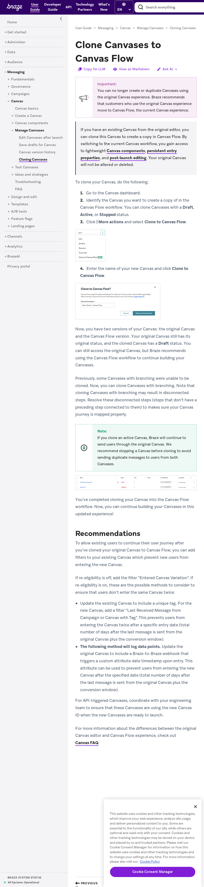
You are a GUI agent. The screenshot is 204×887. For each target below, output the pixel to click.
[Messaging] (16, 72)
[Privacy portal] (18, 266)
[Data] (11, 52)
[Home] (12, 22)
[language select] (124, 9)
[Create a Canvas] (28, 115)
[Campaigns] (20, 94)
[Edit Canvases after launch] (41, 137)
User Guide (83, 28)
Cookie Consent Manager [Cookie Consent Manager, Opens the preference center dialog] (152, 872)
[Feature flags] (22, 218)
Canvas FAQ (86, 742)
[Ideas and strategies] (31, 174)
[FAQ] (18, 189)
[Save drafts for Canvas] (37, 145)
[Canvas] (17, 101)
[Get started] (16, 32)
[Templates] (19, 204)
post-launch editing (128, 157)
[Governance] (21, 86)
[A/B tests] (19, 211)
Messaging (105, 28)
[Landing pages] (23, 226)
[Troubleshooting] (28, 182)
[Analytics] (15, 246)
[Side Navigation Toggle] (61, 19)
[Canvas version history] (37, 152)
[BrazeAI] (13, 256)
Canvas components (126, 150)
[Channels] (14, 236)
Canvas (125, 28)
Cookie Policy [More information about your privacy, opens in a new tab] (150, 862)
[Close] (195, 806)
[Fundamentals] (22, 79)
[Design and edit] (24, 197)
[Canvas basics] (26, 108)
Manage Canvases (150, 28)
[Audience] (15, 62)
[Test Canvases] (26, 167)
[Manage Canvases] (29, 130)
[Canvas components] (31, 123)
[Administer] (16, 42)
